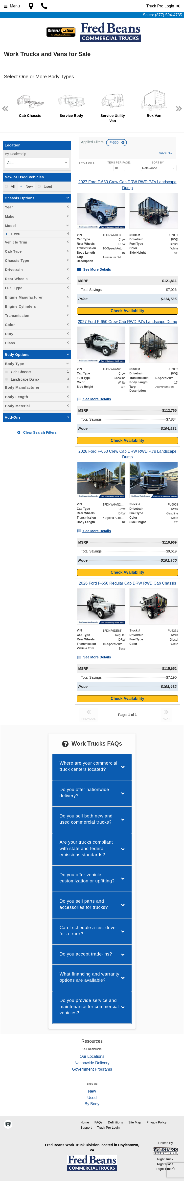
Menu (12, 6)
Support (86, 1127)
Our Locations (92, 1056)
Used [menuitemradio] (47, 186)
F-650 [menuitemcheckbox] (15, 234)
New (92, 1091)
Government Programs (92, 1069)
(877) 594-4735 (168, 15)
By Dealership (15, 154)
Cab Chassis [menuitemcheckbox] (20, 372)
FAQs (98, 1122)
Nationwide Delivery (91, 1063)
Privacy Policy (156, 1122)
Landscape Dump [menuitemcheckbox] (24, 379)
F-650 (114, 142)
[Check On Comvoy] (8, 1125)
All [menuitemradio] (12, 186)
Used (91, 1098)
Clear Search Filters (37, 432)
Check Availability (127, 311)
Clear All (165, 152)
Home (84, 1122)
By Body (92, 1104)
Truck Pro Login (108, 1127)
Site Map (134, 1122)
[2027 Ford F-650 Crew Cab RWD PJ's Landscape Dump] (127, 322)
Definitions (115, 1122)
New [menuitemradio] (29, 186)
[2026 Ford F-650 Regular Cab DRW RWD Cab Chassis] (127, 583)
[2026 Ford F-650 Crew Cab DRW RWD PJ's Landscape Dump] (127, 454)
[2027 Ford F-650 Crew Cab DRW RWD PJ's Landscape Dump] (127, 184)
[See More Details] (94, 269)
